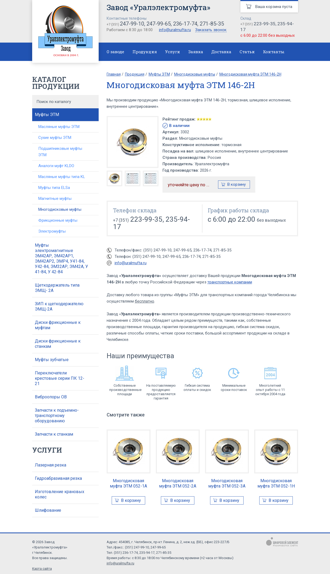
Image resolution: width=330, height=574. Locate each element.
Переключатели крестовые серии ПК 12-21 (59, 378)
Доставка (221, 51)
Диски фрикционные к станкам (58, 343)
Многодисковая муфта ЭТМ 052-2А (177, 483)
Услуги (172, 51)
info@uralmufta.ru (175, 29)
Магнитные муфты (55, 198)
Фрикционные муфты (57, 220)
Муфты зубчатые (52, 359)
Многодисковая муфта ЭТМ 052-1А (128, 483)
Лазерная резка (50, 465)
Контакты (274, 51)
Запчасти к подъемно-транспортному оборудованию (57, 415)
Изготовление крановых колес (59, 494)
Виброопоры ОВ (51, 396)
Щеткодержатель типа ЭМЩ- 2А (57, 288)
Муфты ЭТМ (47, 114)
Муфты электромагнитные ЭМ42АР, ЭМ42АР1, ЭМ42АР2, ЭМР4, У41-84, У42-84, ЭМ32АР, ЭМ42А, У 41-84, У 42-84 (61, 258)
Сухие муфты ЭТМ (54, 137)
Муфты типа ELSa (54, 187)
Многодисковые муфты (59, 209)
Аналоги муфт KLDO (56, 165)
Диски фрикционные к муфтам (58, 325)
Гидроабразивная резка (58, 478)
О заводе (115, 51)
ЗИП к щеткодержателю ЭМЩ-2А (59, 306)
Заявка (195, 51)
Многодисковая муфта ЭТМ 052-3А (226, 483)
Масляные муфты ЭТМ (59, 126)
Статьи (247, 51)
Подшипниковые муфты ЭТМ (60, 151)
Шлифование (48, 510)
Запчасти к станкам (54, 434)
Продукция (144, 51)
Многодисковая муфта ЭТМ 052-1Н (276, 483)
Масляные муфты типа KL (61, 176)
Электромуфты (52, 231)
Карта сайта (42, 569)
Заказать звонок (211, 30)
